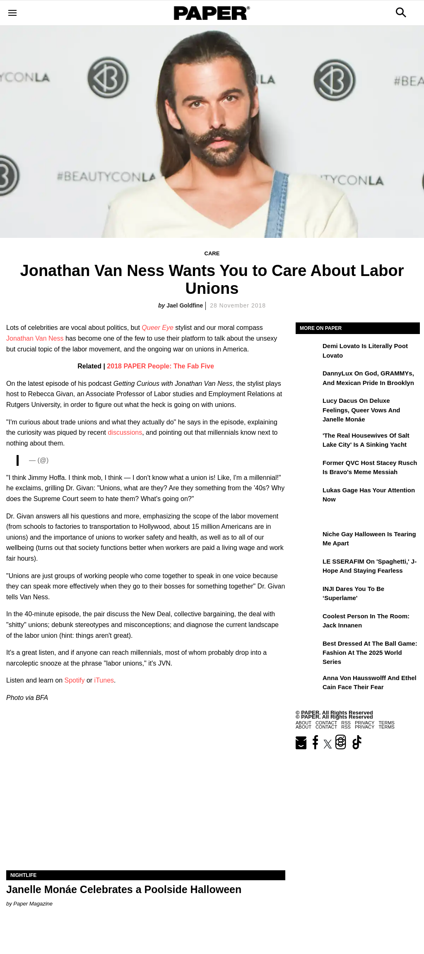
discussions (125, 432)
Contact (326, 726)
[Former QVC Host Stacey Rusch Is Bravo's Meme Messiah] (308, 468)
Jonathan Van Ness (34, 338)
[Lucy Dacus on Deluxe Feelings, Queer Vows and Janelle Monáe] (308, 406)
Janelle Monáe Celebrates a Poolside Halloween (123, 889)
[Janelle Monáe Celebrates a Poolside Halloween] (145, 800)
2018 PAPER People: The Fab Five (160, 366)
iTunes (104, 680)
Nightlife (23, 875)
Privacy (364, 726)
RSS (346, 726)
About (303, 726)
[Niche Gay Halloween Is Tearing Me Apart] (308, 540)
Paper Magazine (33, 904)
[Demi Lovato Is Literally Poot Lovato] (308, 351)
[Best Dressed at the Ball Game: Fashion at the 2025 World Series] (308, 649)
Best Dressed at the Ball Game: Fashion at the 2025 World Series (370, 653)
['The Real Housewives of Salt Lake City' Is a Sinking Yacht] (308, 441)
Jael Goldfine (184, 305)
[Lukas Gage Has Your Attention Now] (308, 496)
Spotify (75, 680)
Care (212, 253)
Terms (386, 726)
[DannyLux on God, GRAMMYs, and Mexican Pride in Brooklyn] (308, 379)
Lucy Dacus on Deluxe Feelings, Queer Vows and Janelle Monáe (361, 410)
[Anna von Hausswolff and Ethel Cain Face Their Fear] (308, 683)
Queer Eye (157, 327)
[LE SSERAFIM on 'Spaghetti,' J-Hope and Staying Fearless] (308, 567)
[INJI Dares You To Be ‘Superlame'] (308, 594)
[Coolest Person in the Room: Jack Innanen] (308, 622)
